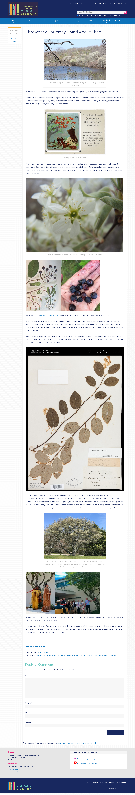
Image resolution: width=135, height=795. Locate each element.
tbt (95, 655)
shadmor (90, 655)
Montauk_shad (78, 655)
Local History (43, 21)
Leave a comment (35, 646)
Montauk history (49, 655)
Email (28, 714)
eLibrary (30, 20)
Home (86, 784)
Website (28, 724)
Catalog (95, 784)
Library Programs (14, 21)
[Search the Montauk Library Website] (115, 15)
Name (28, 705)
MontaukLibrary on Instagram (85, 760)
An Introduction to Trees (50, 315)
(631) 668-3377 (73, 4)
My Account (121, 784)
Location (86, 4)
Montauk (37, 655)
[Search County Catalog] (91, 15)
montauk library (64, 655)
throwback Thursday (107, 655)
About (111, 784)
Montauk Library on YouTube (85, 765)
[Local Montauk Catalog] (77, 15)
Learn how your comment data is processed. (76, 745)
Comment (30, 676)
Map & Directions (14, 771)
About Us (91, 21)
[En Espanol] (105, 15)
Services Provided (75, 21)
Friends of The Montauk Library (111, 21)
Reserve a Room (59, 21)
